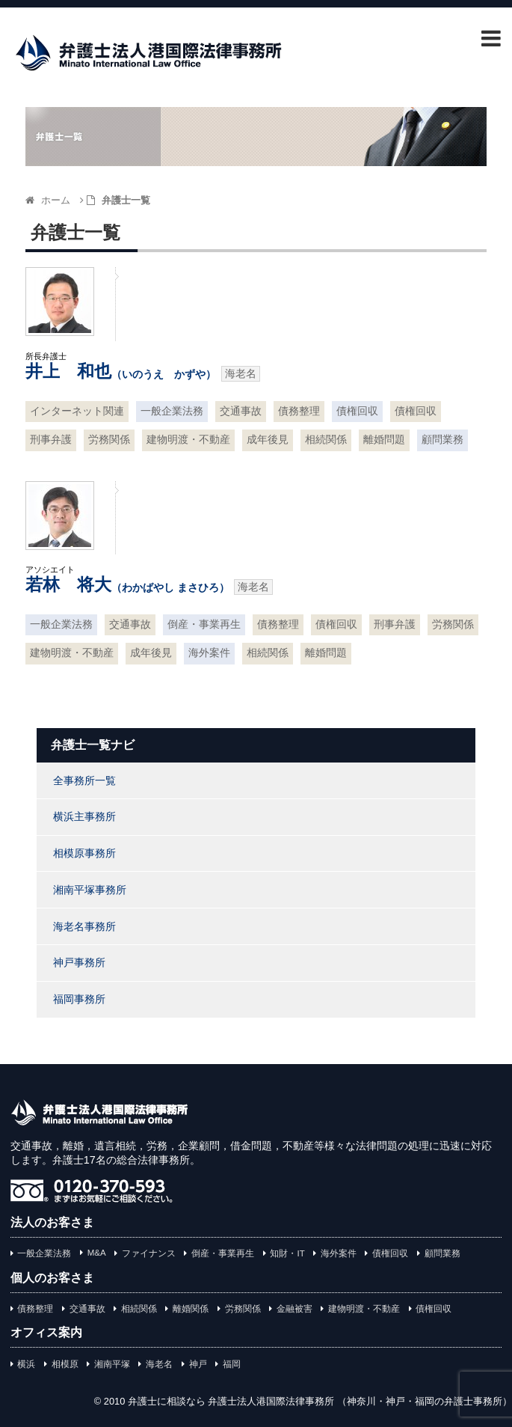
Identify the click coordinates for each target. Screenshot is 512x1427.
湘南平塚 (112, 1364)
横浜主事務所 (84, 816)
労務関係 (109, 439)
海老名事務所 (84, 926)
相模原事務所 (84, 853)
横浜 (26, 1364)
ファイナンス (149, 1253)
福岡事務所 (79, 999)
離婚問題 (384, 439)
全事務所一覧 (84, 780)
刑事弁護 (51, 439)
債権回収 (357, 411)
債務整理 (299, 411)
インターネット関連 (77, 411)
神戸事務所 (79, 962)
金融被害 (294, 1308)
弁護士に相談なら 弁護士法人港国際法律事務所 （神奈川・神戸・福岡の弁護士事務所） (320, 1401)
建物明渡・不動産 (188, 439)
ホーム (47, 200)
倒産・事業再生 (204, 624)
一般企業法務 (172, 411)
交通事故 (241, 411)
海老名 (159, 1364)
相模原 (65, 1364)
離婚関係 (191, 1308)
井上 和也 (120, 371)
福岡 (232, 1364)
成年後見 (268, 439)
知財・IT (287, 1253)
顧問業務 (442, 439)
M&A (96, 1252)
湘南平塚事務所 (89, 890)
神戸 (198, 1364)
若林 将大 (127, 584)
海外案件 (209, 653)
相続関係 (326, 439)
